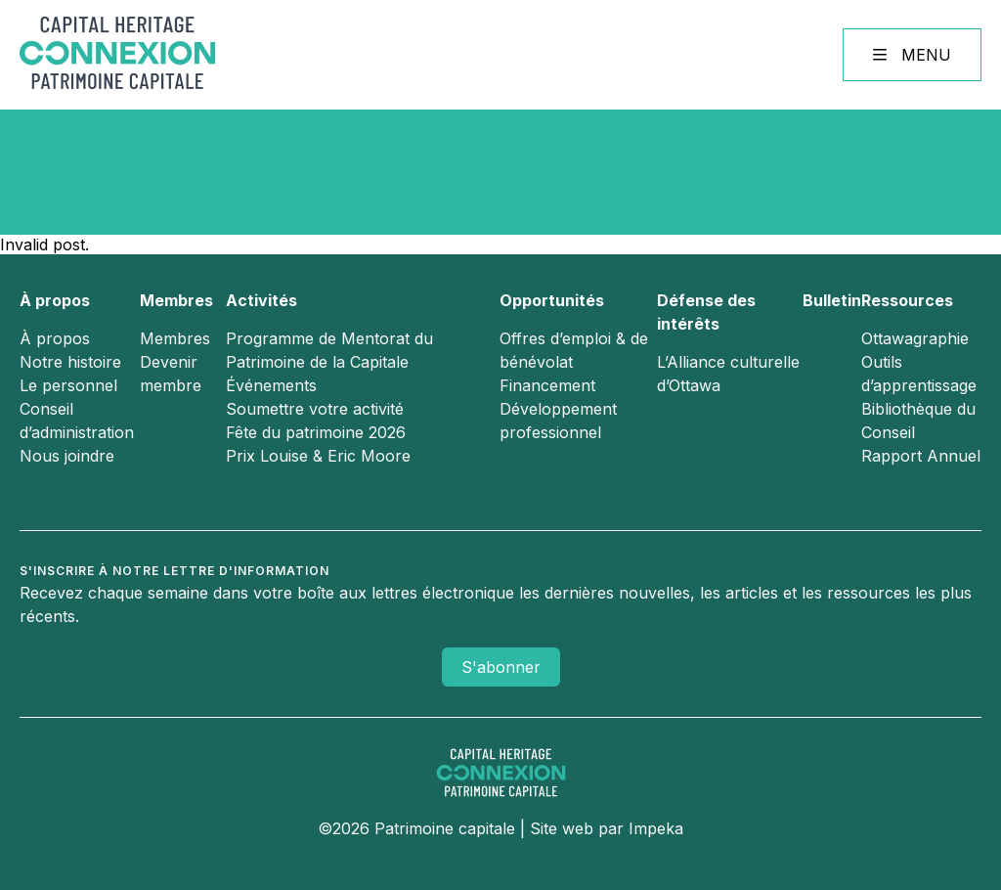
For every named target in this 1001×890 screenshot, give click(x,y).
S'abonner (501, 667)
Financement (547, 385)
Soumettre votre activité (315, 409)
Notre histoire (70, 362)
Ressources (907, 300)
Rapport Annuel (920, 456)
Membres (176, 300)
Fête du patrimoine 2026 (316, 432)
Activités (261, 300)
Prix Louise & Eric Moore (318, 456)
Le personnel (68, 385)
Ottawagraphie (915, 338)
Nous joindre (67, 456)
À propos (55, 300)
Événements (271, 385)
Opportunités (552, 300)
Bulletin (832, 300)
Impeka (656, 828)
